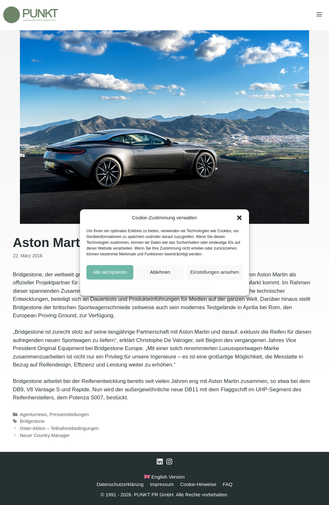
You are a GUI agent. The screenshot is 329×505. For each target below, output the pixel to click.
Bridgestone (32, 421)
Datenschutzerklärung (169, 287)
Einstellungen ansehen (214, 272)
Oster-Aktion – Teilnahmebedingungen (59, 428)
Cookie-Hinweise (133, 287)
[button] (239, 217)
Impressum (200, 287)
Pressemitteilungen (69, 414)
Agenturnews (33, 414)
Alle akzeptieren (110, 272)
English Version (164, 477)
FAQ (227, 484)
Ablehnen (160, 272)
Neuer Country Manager (45, 435)
